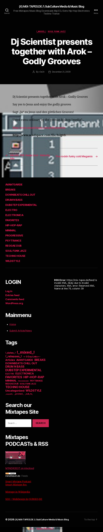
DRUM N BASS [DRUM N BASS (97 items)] (14, 369)
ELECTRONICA (16, 217)
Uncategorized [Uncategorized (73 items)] (14, 393)
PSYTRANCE (15, 243)
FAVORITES (13, 222)
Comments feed (14, 301)
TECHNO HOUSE (18, 258)
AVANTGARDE (15, 187)
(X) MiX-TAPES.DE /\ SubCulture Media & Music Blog (51, 6)
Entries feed (12, 297)
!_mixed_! (41, 32)
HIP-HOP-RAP (16, 227)
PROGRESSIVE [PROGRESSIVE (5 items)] (23, 383)
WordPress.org (14, 305)
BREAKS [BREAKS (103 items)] (39, 362)
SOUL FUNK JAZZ (58, 32)
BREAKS (11, 192)
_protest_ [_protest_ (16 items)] (19, 396)
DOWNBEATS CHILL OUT (24, 197)
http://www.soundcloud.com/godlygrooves (42, 128)
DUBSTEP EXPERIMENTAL (25, 207)
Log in (8, 293)
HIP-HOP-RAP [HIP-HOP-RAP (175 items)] (33, 379)
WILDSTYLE (14, 263)
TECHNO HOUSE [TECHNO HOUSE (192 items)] (17, 389)
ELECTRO (12, 212)
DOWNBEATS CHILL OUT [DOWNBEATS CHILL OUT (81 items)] (21, 365)
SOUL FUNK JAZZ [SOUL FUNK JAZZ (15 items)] (28, 386)
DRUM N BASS (16, 202)
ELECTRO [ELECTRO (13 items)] (9, 376)
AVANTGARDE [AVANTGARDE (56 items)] (24, 362)
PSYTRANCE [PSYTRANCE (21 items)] (36, 383)
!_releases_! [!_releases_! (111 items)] (13, 358)
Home (12, 326)
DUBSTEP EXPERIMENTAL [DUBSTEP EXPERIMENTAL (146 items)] (23, 372)
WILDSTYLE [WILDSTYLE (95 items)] (33, 393)
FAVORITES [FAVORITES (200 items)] (13, 379)
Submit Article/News (20, 333)
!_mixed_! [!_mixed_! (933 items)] (26, 354)
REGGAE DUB (15, 248)
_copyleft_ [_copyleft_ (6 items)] (9, 396)
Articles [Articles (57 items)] (10, 362)
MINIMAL (12, 232)
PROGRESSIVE (16, 238)
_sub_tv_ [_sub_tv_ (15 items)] (29, 396)
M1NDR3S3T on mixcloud (19, 462)
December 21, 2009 (61, 72)
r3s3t (41, 72)
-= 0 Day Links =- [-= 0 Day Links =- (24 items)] (32, 359)
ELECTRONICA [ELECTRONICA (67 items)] (24, 375)
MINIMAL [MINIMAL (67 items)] (11, 382)
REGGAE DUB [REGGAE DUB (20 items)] (11, 386)
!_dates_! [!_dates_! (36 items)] (10, 355)
